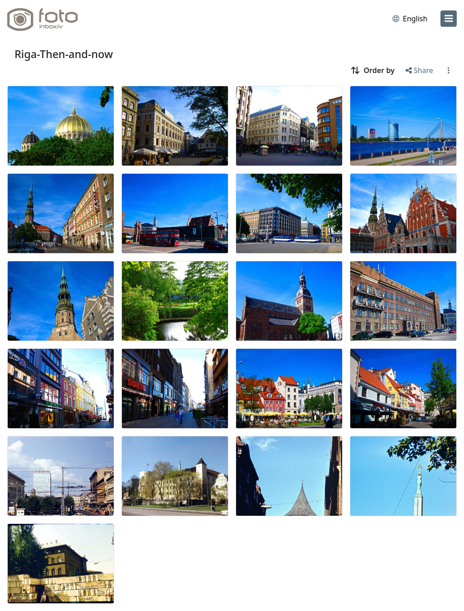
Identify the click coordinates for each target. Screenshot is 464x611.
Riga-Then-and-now (63, 54)
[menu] (448, 18)
